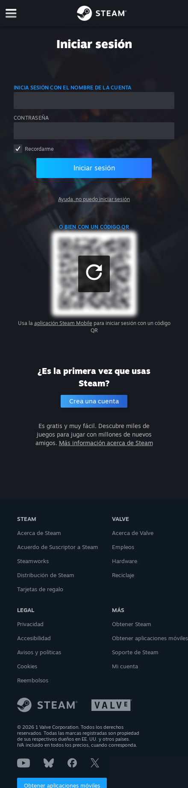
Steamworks (33, 561)
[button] (94, 274)
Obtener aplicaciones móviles (150, 638)
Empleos (123, 547)
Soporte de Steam (135, 652)
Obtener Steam (131, 624)
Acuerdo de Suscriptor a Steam (57, 547)
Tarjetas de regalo (40, 589)
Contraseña (31, 118)
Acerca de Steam (39, 532)
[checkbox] (18, 148)
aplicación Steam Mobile (63, 323)
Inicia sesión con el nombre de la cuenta (73, 87)
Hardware (124, 561)
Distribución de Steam (45, 575)
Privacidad (30, 624)
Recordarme (39, 149)
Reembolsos (32, 680)
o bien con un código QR (94, 227)
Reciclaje (123, 575)
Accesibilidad (34, 638)
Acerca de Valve (132, 532)
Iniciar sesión (94, 168)
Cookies (27, 666)
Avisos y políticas (39, 652)
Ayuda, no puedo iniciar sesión (94, 199)
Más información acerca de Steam (106, 442)
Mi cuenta (125, 666)
